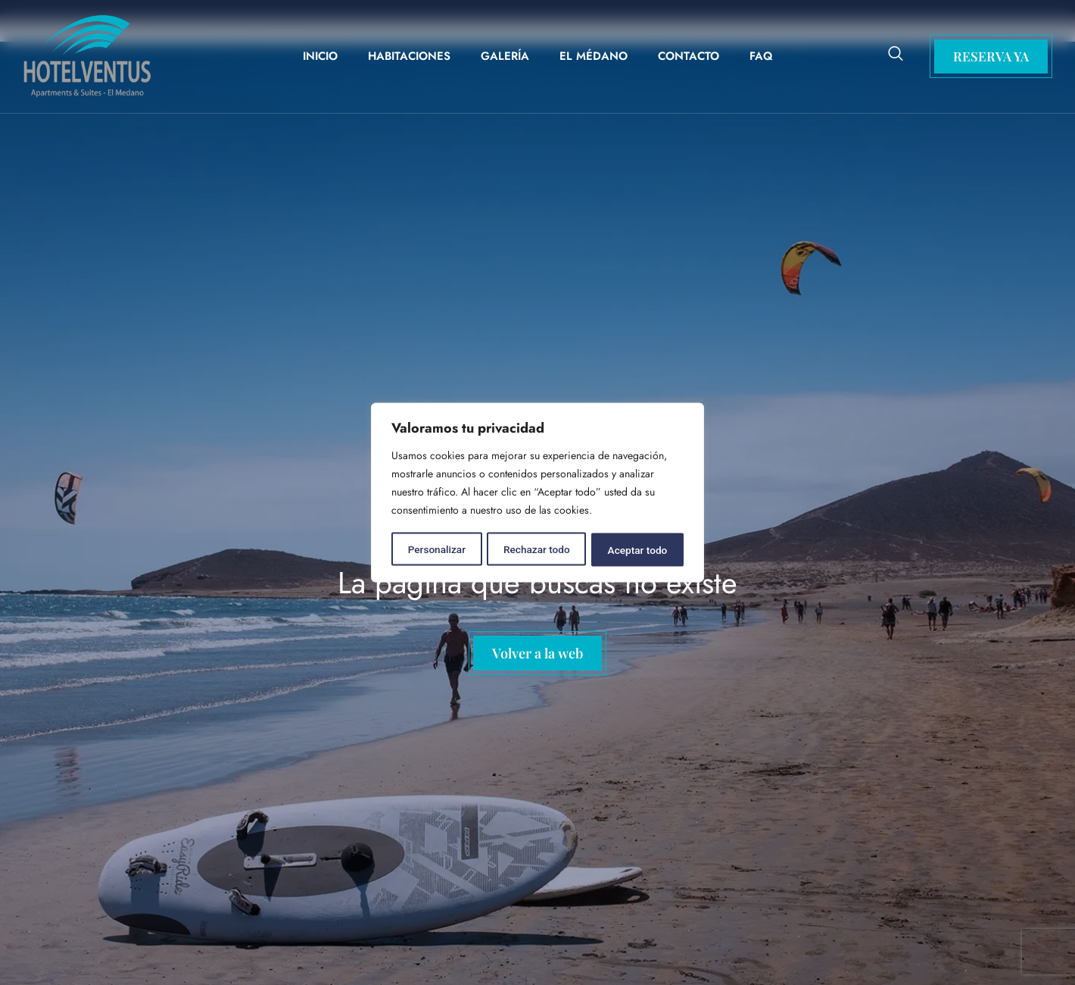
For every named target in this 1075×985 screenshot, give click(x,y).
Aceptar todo (637, 549)
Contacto (688, 56)
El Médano (593, 56)
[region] (537, 492)
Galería (505, 56)
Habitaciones (409, 56)
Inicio (320, 56)
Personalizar (436, 549)
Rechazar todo (537, 549)
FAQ (761, 56)
